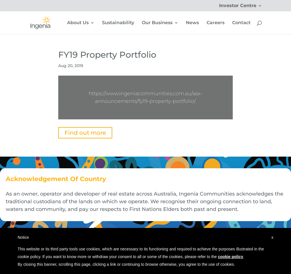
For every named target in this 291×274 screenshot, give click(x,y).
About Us (78, 23)
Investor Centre (237, 5)
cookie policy (230, 256)
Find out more (85, 132)
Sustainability (118, 23)
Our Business (157, 23)
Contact (241, 23)
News (192, 23)
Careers (216, 23)
